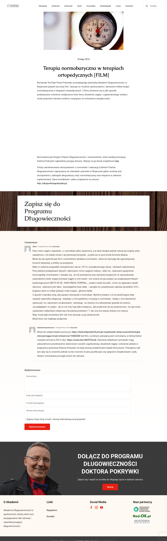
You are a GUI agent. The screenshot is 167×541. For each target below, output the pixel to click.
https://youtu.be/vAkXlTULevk (81, 340)
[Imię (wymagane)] (77, 395)
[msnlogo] (142, 507)
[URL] (77, 410)
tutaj (116, 161)
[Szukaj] (154, 6)
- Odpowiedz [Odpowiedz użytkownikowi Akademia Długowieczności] (73, 328)
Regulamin (52, 510)
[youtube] (101, 507)
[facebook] (91, 507)
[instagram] (96, 507)
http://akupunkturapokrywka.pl (52, 183)
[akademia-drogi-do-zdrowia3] (142, 519)
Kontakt (50, 516)
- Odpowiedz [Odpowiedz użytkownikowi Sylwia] (56, 246)
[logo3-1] (142, 515)
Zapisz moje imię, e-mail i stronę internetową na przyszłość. (56, 419)
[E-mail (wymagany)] (77, 403)
